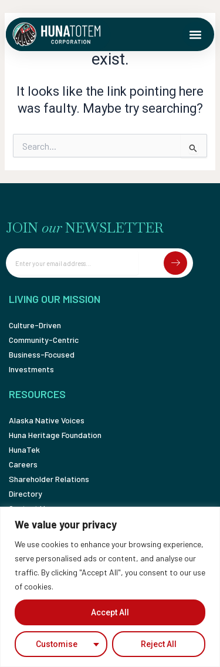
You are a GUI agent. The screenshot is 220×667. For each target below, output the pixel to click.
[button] (195, 35)
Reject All (159, 644)
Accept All (110, 612)
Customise (56, 644)
